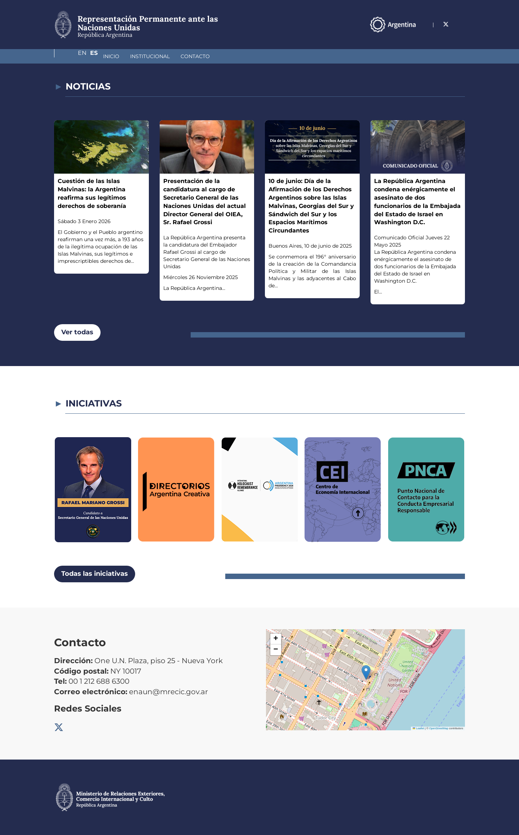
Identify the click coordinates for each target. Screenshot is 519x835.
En (446, 24)
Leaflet (418, 728)
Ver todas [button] (77, 332)
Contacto (157, 56)
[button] (366, 672)
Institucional (112, 56)
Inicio (73, 56)
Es (461, 24)
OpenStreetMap (438, 728)
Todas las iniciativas (94, 574)
